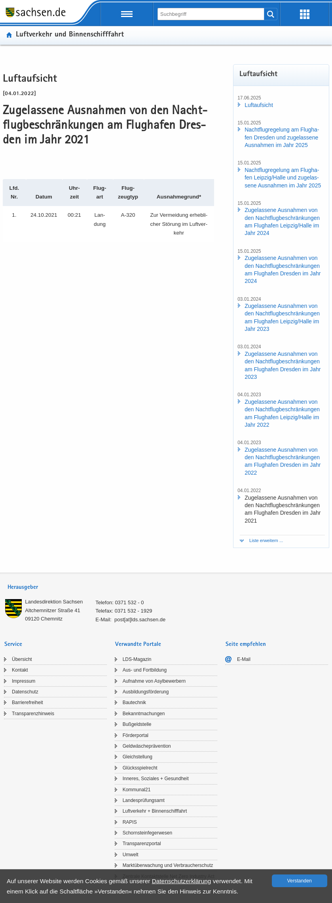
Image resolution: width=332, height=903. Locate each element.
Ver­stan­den (299, 881)
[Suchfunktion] (211, 14)
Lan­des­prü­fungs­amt (144, 800)
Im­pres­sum (23, 681)
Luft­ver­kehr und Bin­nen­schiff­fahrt (70, 35)
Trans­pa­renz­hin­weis (33, 713)
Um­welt (130, 854)
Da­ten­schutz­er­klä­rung (181, 881)
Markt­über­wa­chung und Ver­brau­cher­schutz (168, 865)
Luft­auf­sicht (259, 105)
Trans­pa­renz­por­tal (142, 843)
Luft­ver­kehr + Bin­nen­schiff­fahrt (155, 811)
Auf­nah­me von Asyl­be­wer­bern (154, 681)
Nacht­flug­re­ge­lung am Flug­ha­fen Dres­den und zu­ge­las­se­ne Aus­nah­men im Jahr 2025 (282, 137)
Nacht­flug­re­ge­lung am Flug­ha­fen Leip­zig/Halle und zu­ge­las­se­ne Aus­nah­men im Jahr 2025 (283, 178)
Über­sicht (22, 659)
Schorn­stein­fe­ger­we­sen (147, 833)
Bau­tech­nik (134, 702)
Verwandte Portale (138, 644)
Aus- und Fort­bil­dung (145, 670)
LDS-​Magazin (137, 659)
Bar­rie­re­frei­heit (27, 702)
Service (13, 644)
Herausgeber (23, 587)
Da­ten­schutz (25, 692)
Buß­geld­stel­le (137, 724)
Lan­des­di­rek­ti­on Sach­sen (54, 602)
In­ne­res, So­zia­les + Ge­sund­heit (156, 778)
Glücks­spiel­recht (140, 768)
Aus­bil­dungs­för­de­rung (146, 692)
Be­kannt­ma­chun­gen (144, 713)
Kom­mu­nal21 (137, 789)
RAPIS (130, 822)
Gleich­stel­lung (137, 757)
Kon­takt (20, 670)
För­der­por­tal (135, 735)
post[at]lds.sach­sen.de (139, 619)
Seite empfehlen (246, 644)
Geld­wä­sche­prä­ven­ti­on (147, 746)
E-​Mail (243, 659)
